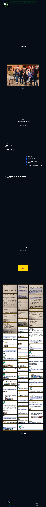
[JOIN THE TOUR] (23, 47)
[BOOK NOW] (41, 2)
